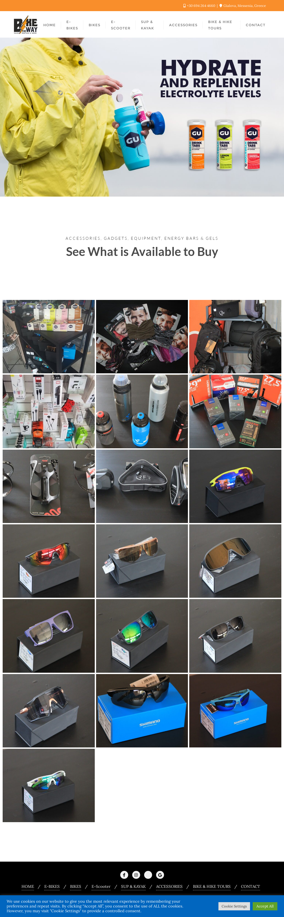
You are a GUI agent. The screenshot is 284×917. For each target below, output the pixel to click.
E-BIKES (52, 886)
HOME (27, 886)
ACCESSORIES (169, 886)
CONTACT (250, 886)
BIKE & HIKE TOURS (212, 886)
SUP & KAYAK (133, 886)
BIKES (75, 886)
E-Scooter (101, 886)
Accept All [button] (265, 906)
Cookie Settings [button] (234, 906)
